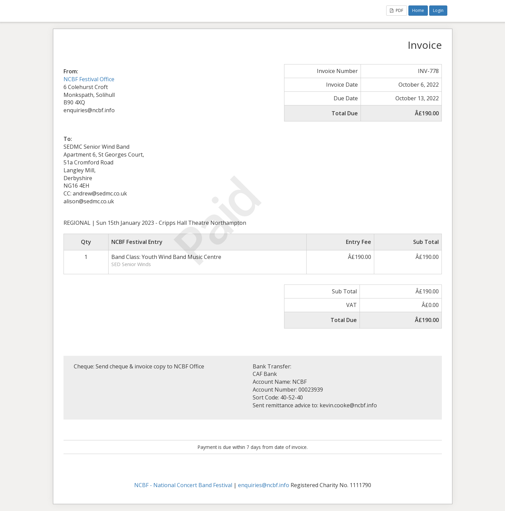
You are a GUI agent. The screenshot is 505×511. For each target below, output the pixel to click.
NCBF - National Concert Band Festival (183, 485)
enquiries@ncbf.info (263, 485)
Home (418, 10)
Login (438, 10)
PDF (396, 10)
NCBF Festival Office (89, 79)
